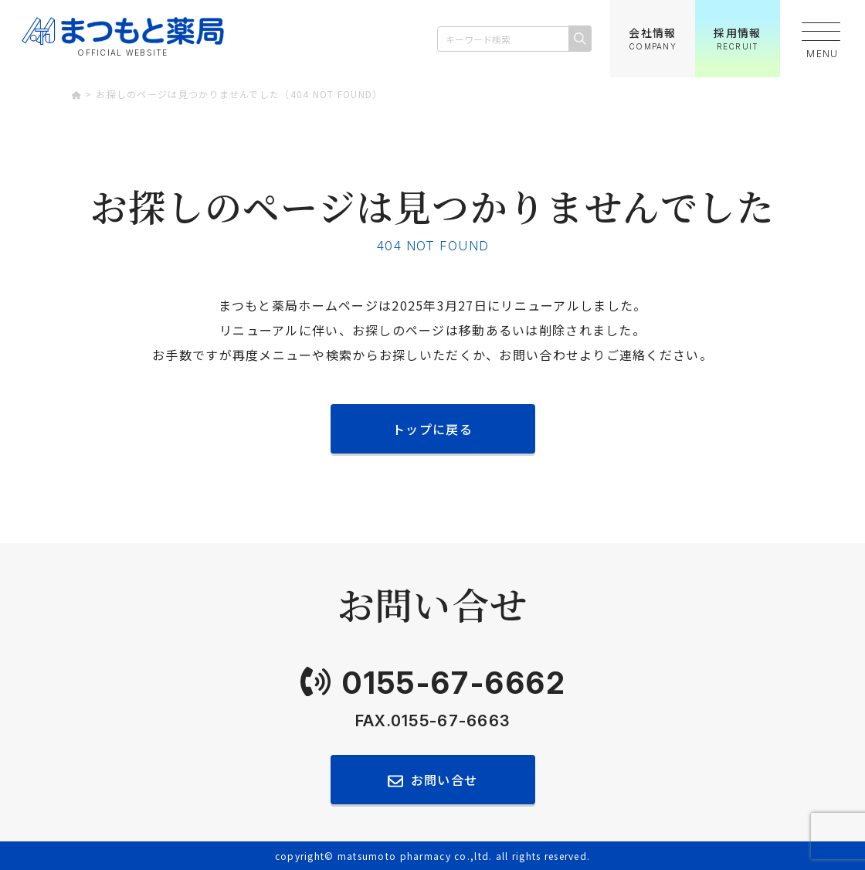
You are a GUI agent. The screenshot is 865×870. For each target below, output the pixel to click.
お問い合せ (444, 779)
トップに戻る (432, 429)
